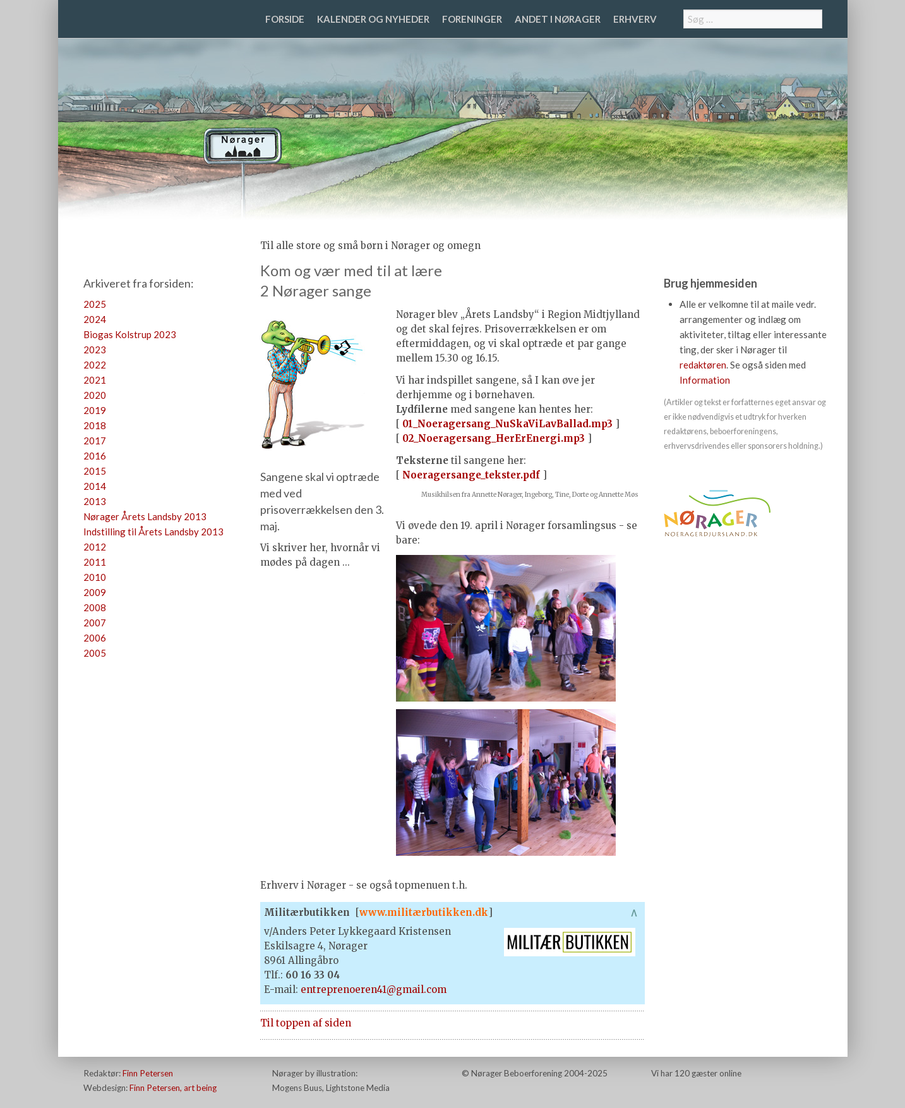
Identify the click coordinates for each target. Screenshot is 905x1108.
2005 (94, 653)
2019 (94, 410)
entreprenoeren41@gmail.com (374, 989)
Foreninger (472, 19)
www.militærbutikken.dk (423, 912)
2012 (94, 546)
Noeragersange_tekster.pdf (471, 475)
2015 (94, 471)
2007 (94, 622)
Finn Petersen (148, 1073)
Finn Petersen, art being (173, 1088)
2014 (94, 486)
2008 (94, 607)
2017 (94, 440)
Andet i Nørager (558, 19)
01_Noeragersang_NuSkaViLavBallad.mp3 (507, 424)
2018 (94, 425)
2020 (94, 395)
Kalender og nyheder (373, 19)
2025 (94, 304)
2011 (94, 562)
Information (705, 380)
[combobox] (752, 18)
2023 (94, 349)
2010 (94, 577)
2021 (94, 380)
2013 (94, 501)
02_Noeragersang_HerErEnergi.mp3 (493, 438)
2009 (94, 592)
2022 (94, 364)
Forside (284, 19)
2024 (94, 319)
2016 (94, 455)
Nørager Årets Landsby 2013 (145, 516)
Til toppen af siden (305, 1023)
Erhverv (635, 19)
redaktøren (703, 364)
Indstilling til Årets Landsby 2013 (153, 531)
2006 (94, 637)
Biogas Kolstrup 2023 (129, 334)
